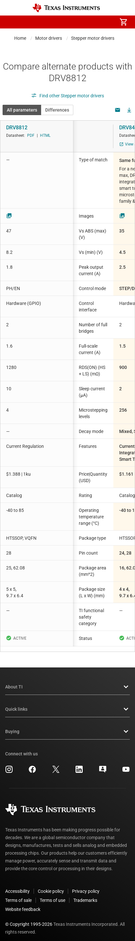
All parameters (22, 110)
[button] (12, 22)
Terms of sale (18, 895)
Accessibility (17, 886)
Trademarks (85, 895)
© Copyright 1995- (28, 919)
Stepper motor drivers (92, 38)
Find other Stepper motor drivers (67, 95)
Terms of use (52, 895)
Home (20, 38)
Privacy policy (85, 886)
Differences (57, 110)
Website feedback (22, 904)
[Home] (66, 8)
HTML (45, 135)
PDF (31, 135)
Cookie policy (51, 886)
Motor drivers (48, 38)
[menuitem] (69, 22)
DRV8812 (16, 127)
